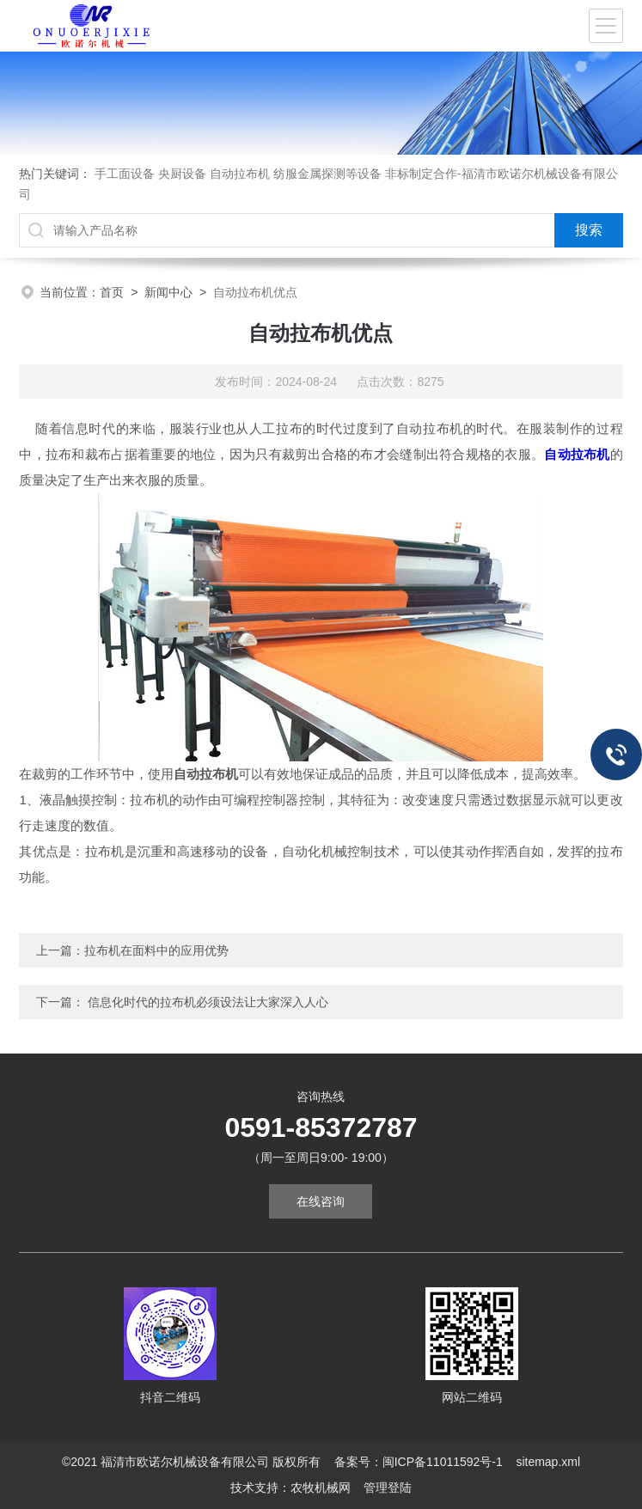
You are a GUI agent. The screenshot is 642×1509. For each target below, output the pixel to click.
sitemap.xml (548, 1462)
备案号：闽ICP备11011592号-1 (418, 1462)
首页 (112, 292)
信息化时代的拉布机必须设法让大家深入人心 (208, 1002)
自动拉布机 (576, 454)
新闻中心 (168, 292)
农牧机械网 (320, 1487)
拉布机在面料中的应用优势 (156, 950)
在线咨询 (321, 1201)
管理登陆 (388, 1487)
